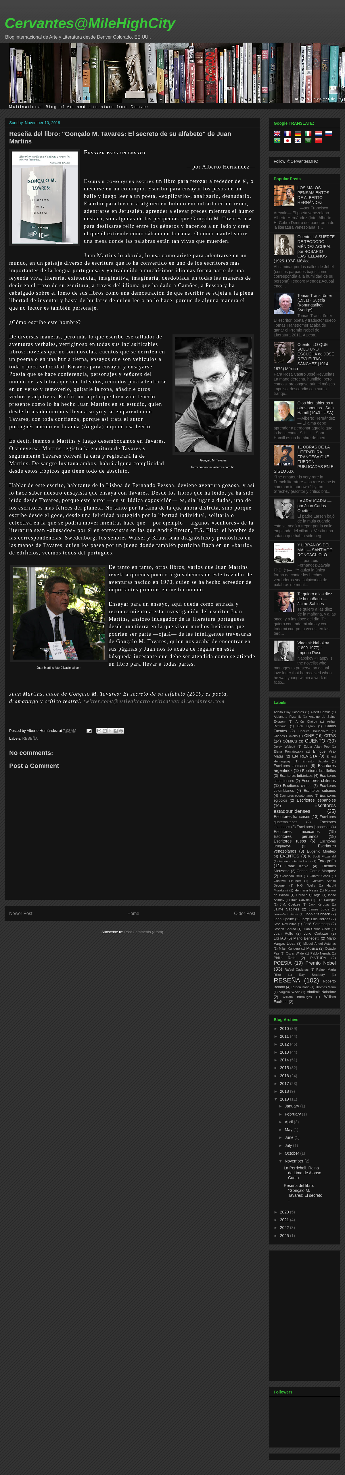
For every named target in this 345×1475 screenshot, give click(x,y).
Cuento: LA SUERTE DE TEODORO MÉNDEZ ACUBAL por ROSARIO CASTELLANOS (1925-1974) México (304, 248)
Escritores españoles (316, 800)
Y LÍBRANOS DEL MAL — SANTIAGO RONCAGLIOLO (315, 550)
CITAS (330, 735)
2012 (285, 1044)
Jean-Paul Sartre (286, 914)
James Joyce (319, 909)
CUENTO (315, 741)
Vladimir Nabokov (321, 992)
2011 (285, 1036)
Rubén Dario (301, 987)
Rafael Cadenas (297, 969)
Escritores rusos (290, 841)
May (289, 1129)
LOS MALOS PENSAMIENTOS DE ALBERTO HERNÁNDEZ (313, 195)
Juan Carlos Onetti (316, 929)
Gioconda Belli (291, 876)
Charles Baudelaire (313, 731)
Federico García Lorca (295, 861)
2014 (285, 1060)
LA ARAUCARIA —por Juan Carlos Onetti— (314, 506)
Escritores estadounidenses (305, 808)
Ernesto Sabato (315, 761)
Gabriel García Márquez (316, 871)
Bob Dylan (306, 726)
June (289, 1137)
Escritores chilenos (319, 780)
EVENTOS (289, 856)
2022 (285, 1227)
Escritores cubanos (320, 791)
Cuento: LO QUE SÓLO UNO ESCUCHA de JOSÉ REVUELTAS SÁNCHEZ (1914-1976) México (304, 356)
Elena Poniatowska (288, 751)
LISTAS (280, 938)
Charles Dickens (286, 736)
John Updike (284, 919)
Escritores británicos (296, 776)
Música (312, 948)
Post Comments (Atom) (143, 932)
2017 (285, 1083)
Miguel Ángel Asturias (319, 943)
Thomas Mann (325, 987)
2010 (285, 1028)
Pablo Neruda (320, 953)
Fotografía (326, 861)
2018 (285, 1091)
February (293, 1114)
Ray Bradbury (312, 974)
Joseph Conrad (285, 929)
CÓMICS (290, 741)
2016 (285, 1075)
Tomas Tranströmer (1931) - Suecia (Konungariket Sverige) (315, 302)
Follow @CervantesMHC (296, 161)
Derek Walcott (284, 746)
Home (133, 913)
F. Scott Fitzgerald (322, 856)
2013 (285, 1052)
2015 (285, 1067)
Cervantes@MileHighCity (90, 23)
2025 (285, 1235)
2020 (285, 1212)
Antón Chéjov (306, 721)
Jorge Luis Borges (315, 919)
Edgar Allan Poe (316, 746)
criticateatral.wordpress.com (188, 701)
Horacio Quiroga (308, 895)
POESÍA (283, 963)
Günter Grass (320, 876)
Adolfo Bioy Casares (289, 712)
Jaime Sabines (286, 909)
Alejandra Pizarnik (287, 716)
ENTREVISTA (304, 756)
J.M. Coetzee (290, 904)
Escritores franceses (292, 816)
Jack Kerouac (319, 904)
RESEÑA (30, 738)
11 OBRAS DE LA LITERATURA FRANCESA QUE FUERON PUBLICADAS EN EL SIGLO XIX (305, 459)
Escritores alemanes (291, 766)
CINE (309, 735)
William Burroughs (297, 997)
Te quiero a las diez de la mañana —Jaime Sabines (315, 599)
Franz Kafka (296, 866)
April (289, 1122)
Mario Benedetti (306, 938)
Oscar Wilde (295, 953)
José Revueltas (285, 924)
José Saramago (317, 924)
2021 (285, 1220)
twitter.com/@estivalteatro (117, 701)
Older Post (244, 913)
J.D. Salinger (326, 900)
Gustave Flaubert (287, 881)
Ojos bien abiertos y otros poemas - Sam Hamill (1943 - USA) (316, 408)
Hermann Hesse (307, 890)
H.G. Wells (306, 885)
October (292, 1153)
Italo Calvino (300, 900)
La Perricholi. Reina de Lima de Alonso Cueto (302, 1173)
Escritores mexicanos (297, 831)
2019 (285, 1099)
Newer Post (20, 913)
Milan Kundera (289, 948)
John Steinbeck (317, 914)
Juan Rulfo (283, 933)
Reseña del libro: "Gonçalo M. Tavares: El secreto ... (303, 1192)
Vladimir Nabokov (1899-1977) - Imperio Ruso (313, 648)
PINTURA (318, 958)
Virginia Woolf (289, 992)
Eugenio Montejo (321, 851)
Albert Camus (320, 712)
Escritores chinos (297, 786)
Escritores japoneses (313, 827)
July (289, 1145)
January (292, 1106)
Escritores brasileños (319, 771)
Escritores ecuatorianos (296, 795)
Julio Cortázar (316, 933)
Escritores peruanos (296, 836)
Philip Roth (285, 958)
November (294, 1161)
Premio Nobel (320, 963)
